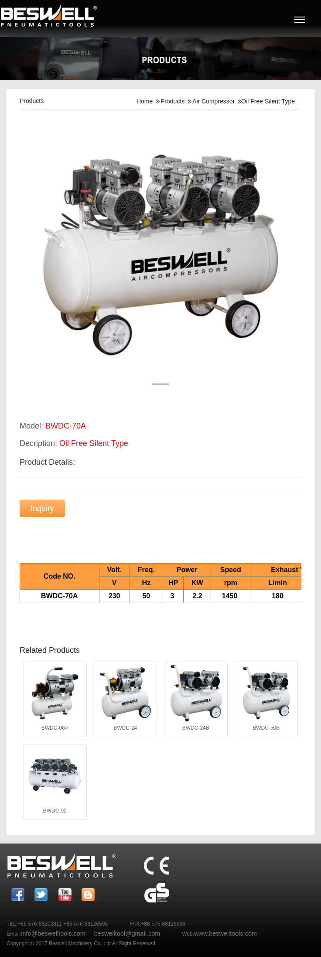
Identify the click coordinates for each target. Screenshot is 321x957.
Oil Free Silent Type (268, 101)
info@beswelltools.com (53, 933)
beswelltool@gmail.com (127, 933)
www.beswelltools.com (225, 933)
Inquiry (42, 508)
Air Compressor (213, 101)
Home (145, 101)
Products (172, 101)
